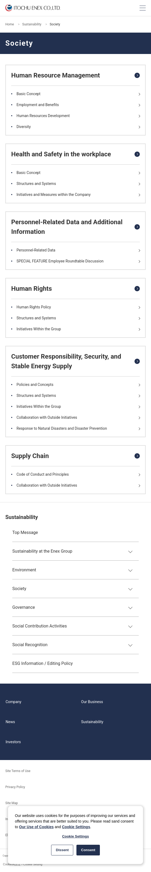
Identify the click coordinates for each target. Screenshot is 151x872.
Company (13, 702)
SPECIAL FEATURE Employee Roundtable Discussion (60, 261)
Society (19, 588)
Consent (88, 850)
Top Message (25, 532)
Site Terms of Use (17, 771)
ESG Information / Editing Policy (42, 663)
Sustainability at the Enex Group (42, 551)
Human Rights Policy (34, 307)
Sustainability (32, 24)
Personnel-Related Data (36, 250)
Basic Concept (28, 94)
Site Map (11, 803)
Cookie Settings (76, 827)
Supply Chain (30, 456)
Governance (23, 607)
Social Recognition (29, 644)
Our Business (92, 702)
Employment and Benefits (38, 105)
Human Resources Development (43, 116)
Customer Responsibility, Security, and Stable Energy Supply (66, 361)
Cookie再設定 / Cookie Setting (22, 864)
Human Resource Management (55, 75)
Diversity (24, 127)
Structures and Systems (36, 183)
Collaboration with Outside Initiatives (47, 417)
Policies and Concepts (35, 384)
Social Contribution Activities (39, 626)
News (10, 722)
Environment (24, 569)
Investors (13, 742)
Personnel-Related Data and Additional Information (67, 226)
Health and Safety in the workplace (61, 154)
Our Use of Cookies (36, 827)
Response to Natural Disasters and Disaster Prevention (62, 428)
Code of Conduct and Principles (43, 474)
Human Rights (31, 288)
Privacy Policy (15, 787)
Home (9, 24)
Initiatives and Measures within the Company (54, 194)
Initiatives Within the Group (39, 329)
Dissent (62, 850)
